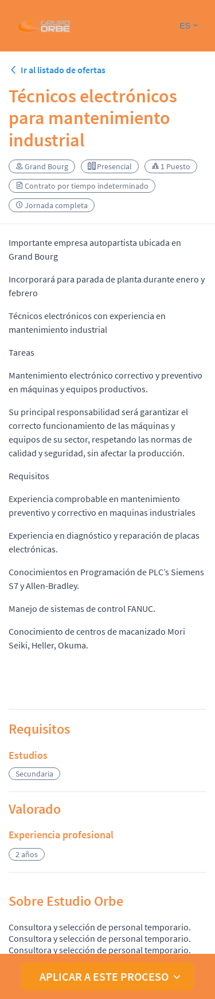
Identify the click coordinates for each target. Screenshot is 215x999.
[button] (188, 26)
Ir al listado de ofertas (57, 69)
